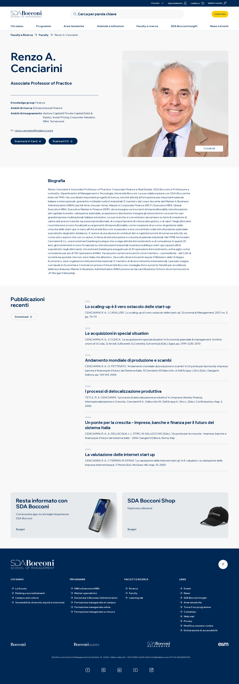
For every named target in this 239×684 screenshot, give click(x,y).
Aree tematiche (74, 26)
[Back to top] (223, 564)
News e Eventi (219, 26)
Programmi (43, 26)
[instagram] (151, 670)
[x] (103, 670)
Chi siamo (17, 26)
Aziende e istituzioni (110, 26)
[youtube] (135, 670)
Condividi (209, 148)
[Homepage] (32, 564)
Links (182, 579)
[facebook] (87, 670)
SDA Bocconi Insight (184, 26)
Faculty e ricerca (147, 26)
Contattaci (220, 14)
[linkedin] (119, 670)
